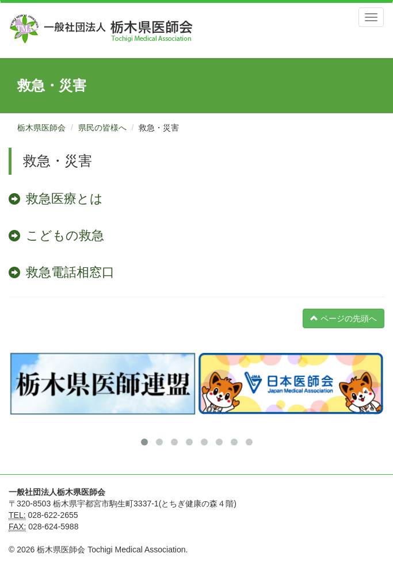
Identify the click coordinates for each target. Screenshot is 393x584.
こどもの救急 (65, 235)
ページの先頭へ (343, 318)
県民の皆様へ (102, 127)
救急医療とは (64, 198)
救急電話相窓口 (70, 272)
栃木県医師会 (41, 127)
